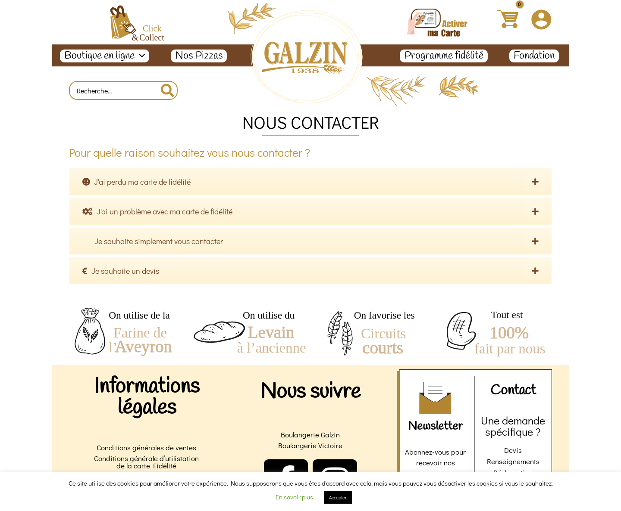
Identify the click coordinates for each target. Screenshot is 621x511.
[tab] (310, 181)
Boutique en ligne (104, 56)
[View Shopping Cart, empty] (507, 19)
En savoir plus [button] (294, 496)
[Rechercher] (168, 90)
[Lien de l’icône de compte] (541, 19)
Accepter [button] (338, 497)
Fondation (534, 56)
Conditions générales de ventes (146, 447)
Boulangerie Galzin (310, 435)
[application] (140, 56)
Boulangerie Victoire (310, 445)
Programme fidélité (443, 56)
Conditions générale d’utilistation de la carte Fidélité (146, 462)
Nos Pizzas (199, 56)
